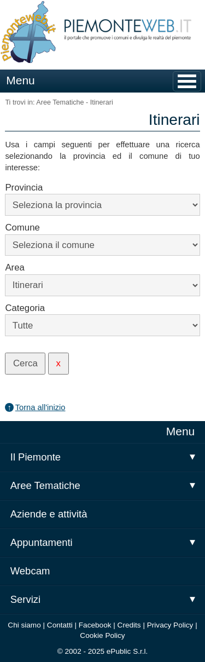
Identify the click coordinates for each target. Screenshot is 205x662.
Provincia (24, 187)
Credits (129, 625)
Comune (22, 227)
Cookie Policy (102, 635)
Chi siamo (24, 625)
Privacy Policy (170, 625)
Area (14, 267)
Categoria (25, 308)
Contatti (60, 625)
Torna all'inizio (40, 407)
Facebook (95, 625)
